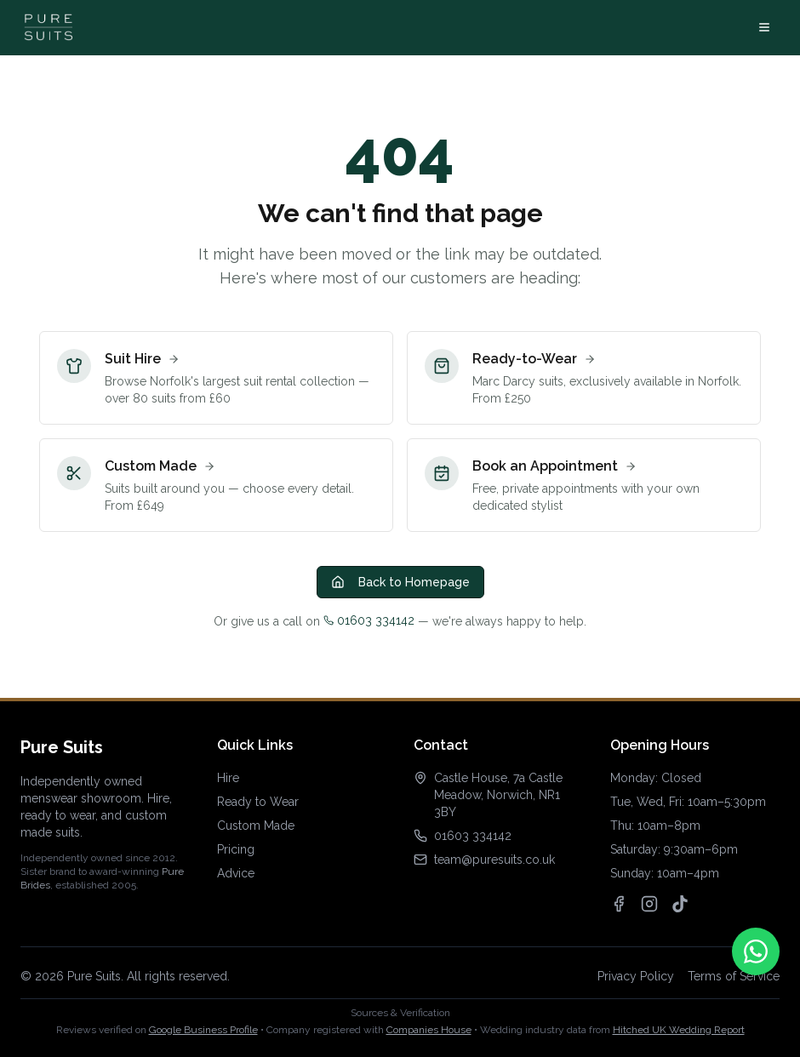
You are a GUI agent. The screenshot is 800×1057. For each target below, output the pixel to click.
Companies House (428, 1030)
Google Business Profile (203, 1030)
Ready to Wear (258, 801)
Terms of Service (734, 976)
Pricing (235, 849)
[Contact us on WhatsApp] (756, 951)
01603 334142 (368, 620)
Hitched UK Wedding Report (679, 1030)
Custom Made (255, 825)
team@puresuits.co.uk (494, 859)
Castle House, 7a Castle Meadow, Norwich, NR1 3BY (498, 795)
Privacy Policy (635, 976)
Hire (228, 778)
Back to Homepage (400, 582)
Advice (235, 873)
